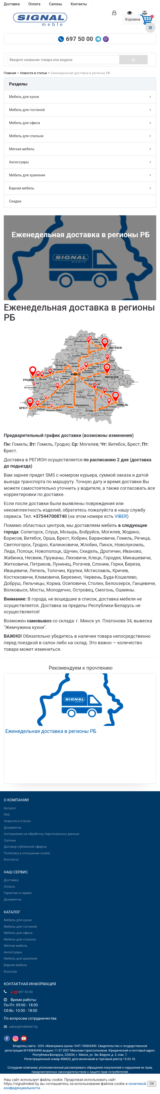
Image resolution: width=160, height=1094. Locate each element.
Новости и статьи (33, 73)
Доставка (12, 4)
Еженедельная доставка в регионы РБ (50, 731)
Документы (13, 827)
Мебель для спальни (80, 136)
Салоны (55, 4)
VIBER (121, 516)
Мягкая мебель (80, 149)
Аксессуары (80, 162)
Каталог (10, 808)
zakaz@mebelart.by (23, 1026)
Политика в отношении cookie (27, 853)
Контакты (79, 4)
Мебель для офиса (80, 123)
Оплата (34, 4)
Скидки (15, 201)
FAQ (7, 814)
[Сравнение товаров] (148, 13)
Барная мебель (80, 188)
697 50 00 (80, 38)
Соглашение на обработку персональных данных (41, 834)
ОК (151, 1084)
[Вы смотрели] (133, 13)
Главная (10, 73)
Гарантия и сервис (18, 893)
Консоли (10, 971)
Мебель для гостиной (80, 110)
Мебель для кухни (80, 97)
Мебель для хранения (80, 175)
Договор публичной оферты (25, 847)
